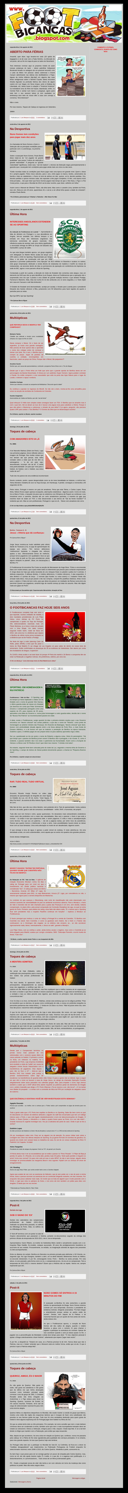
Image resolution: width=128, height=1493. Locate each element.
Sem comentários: (41, 203)
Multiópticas (18, 317)
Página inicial (40, 1478)
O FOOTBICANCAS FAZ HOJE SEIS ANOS (39, 607)
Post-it (14, 1205)
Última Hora (18, 214)
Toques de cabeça (23, 431)
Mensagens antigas (78, 1478)
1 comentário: (40, 420)
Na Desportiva (20, 129)
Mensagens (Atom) (24, 1482)
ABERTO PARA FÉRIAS (26, 51)
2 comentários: (40, 117)
